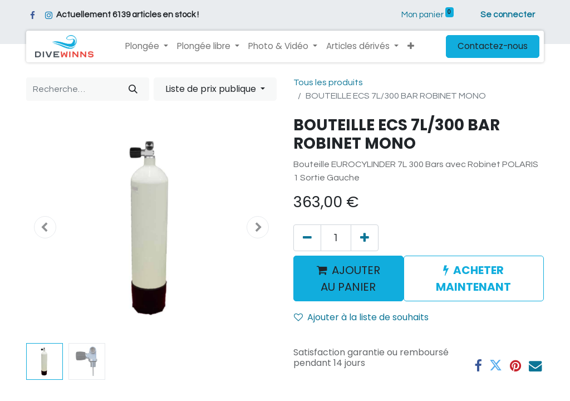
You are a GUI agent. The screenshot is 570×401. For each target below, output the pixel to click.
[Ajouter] (365, 237)
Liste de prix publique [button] (211, 88)
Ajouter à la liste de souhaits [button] (361, 317)
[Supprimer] (307, 237)
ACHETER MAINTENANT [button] (473, 278)
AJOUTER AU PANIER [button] (348, 278)
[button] (411, 46)
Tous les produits (328, 82)
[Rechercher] (133, 89)
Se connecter (507, 15)
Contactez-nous (493, 46)
